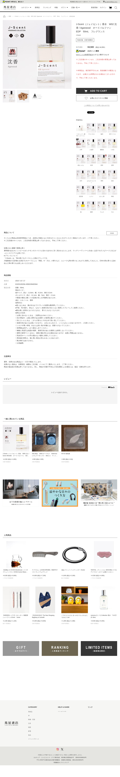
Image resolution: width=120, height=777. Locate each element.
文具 (29, 723)
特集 (56, 7)
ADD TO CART (97, 91)
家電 (29, 731)
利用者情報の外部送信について (67, 750)
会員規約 (60, 731)
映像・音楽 (31, 719)
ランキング (47, 7)
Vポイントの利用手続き (84, 55)
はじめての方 (62, 711)
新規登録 (94, 7)
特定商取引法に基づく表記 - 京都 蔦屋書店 (71, 739)
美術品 (30, 711)
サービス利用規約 (63, 723)
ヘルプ (60, 715)
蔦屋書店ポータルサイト (95, 711)
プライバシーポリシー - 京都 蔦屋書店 (70, 747)
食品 (29, 735)
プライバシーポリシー (65, 743)
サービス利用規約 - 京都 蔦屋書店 (68, 727)
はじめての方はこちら (111, 1)
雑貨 (29, 727)
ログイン (103, 7)
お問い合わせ (62, 719)
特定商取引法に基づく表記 (66, 735)
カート (111, 9)
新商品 (37, 7)
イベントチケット (33, 739)
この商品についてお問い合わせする (97, 105)
